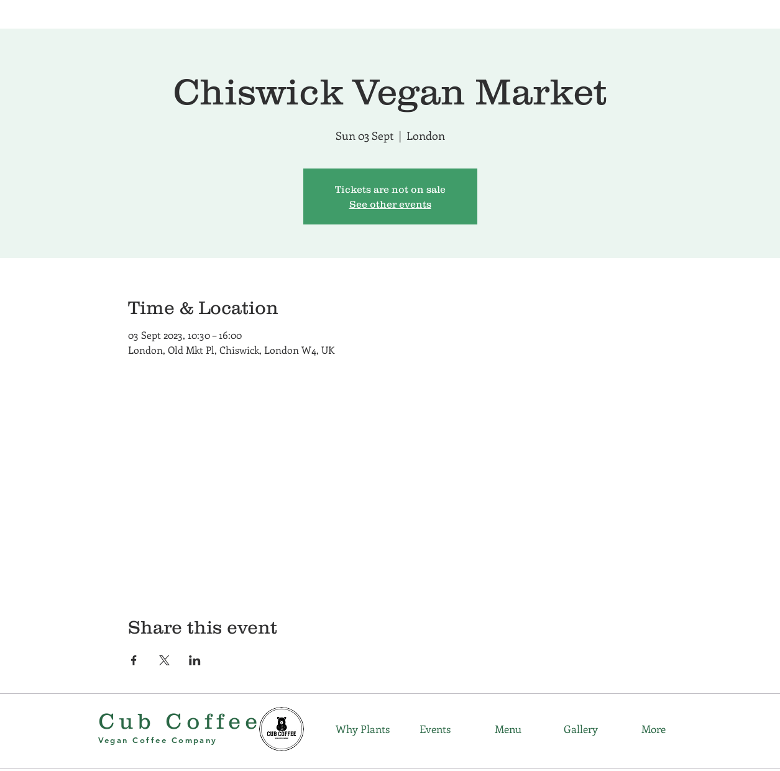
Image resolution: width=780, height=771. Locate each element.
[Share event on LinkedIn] (195, 660)
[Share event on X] (164, 660)
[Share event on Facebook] (134, 660)
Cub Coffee (180, 720)
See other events (390, 204)
